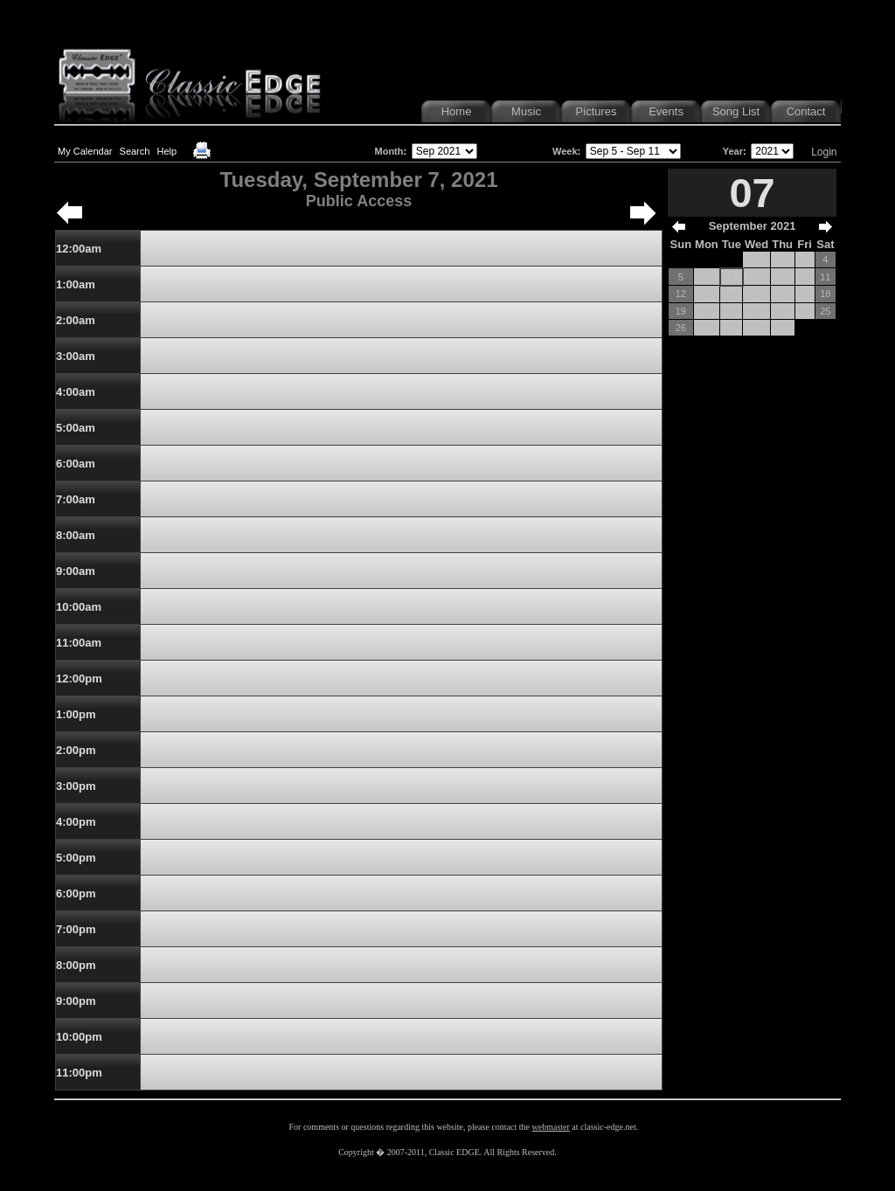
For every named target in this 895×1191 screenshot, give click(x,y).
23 (782, 311)
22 (756, 311)
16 (782, 293)
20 (706, 311)
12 (681, 293)
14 (731, 294)
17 (805, 293)
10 (805, 277)
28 (731, 327)
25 (825, 311)
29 (756, 327)
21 (731, 311)
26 (681, 327)
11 (825, 277)
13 (706, 293)
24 (805, 311)
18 (825, 293)
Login (823, 152)
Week (565, 151)
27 (706, 327)
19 (681, 311)
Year (733, 151)
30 (782, 327)
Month (389, 151)
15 (756, 293)
